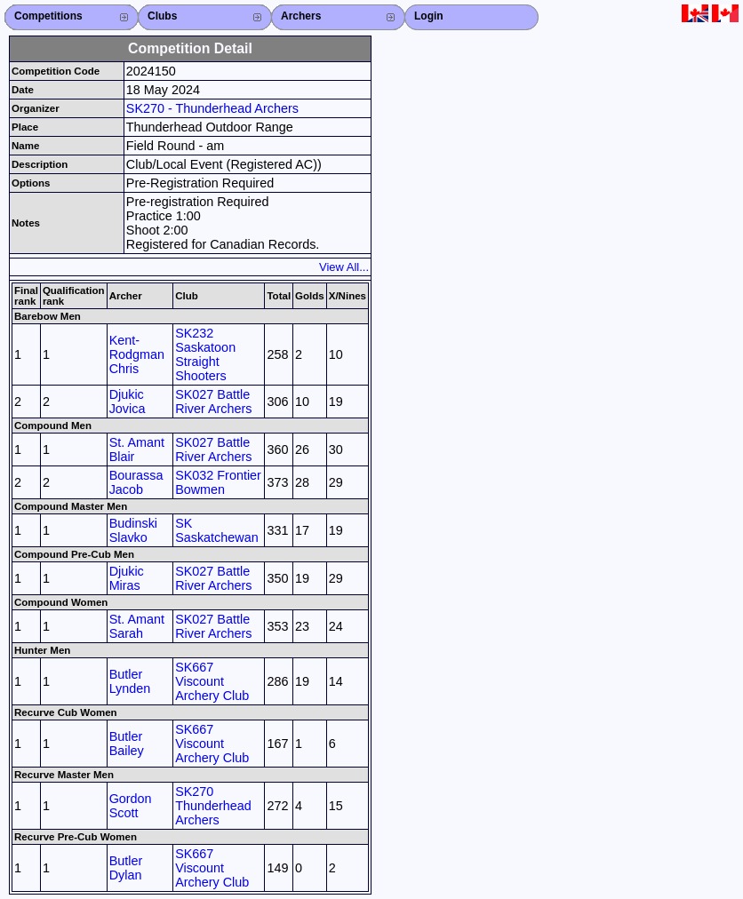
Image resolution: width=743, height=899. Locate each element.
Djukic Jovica (127, 401)
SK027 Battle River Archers (213, 401)
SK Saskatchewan (217, 530)
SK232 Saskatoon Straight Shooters (205, 354)
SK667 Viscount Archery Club (212, 681)
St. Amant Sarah (136, 626)
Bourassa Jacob (136, 482)
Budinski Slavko (133, 530)
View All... (344, 267)
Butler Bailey (126, 743)
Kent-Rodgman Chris (136, 354)
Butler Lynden (130, 681)
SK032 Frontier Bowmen (218, 482)
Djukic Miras (126, 578)
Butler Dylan (126, 868)
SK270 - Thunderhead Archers (212, 108)
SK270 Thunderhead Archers (213, 805)
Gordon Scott (130, 806)
